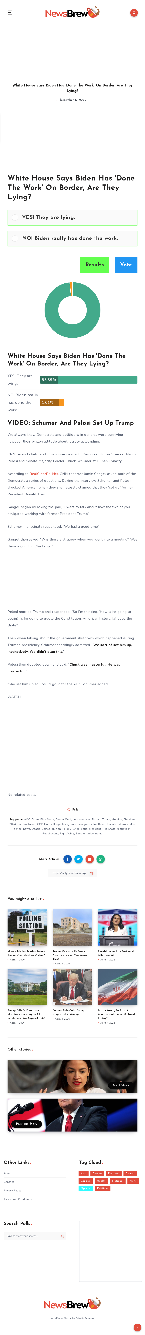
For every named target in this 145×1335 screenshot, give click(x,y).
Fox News (29, 824)
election (117, 820)
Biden (35, 820)
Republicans (50, 834)
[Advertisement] (72, 50)
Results (94, 265)
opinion (56, 829)
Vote (126, 265)
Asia (83, 1174)
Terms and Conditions (18, 1200)
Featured (113, 1174)
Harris (48, 824)
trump (99, 834)
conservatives (82, 820)
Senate (80, 834)
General (85, 1181)
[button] (77, 218)
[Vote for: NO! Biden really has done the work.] (72, 239)
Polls (75, 810)
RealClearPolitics (44, 474)
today (90, 834)
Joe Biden (99, 824)
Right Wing (67, 834)
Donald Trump (101, 820)
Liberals (123, 824)
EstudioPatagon (85, 1318)
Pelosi (66, 829)
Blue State (47, 820)
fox (19, 824)
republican (124, 829)
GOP (40, 824)
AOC (27, 820)
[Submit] (62, 1236)
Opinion (86, 1188)
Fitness (130, 1174)
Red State (109, 829)
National (117, 1181)
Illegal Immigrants (64, 824)
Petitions (102, 1188)
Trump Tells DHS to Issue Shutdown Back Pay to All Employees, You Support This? (26, 1015)
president (95, 829)
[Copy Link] (72, 873)
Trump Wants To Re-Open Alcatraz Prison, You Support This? (71, 955)
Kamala (111, 824)
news (26, 829)
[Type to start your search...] (35, 1236)
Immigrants (85, 824)
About (8, 1173)
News (133, 1181)
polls (84, 829)
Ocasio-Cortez (41, 829)
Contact (9, 1182)
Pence (76, 829)
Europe (97, 1174)
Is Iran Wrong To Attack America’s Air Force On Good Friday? (116, 1015)
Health (101, 1181)
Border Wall (63, 820)
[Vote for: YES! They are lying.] (72, 218)
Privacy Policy (12, 1191)
